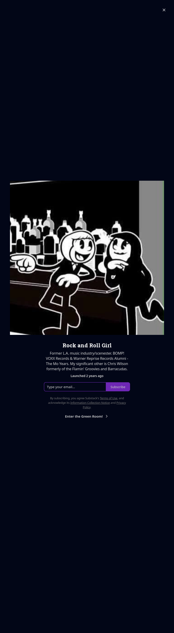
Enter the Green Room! (87, 416)
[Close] (164, 10)
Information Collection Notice (90, 403)
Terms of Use (108, 398)
